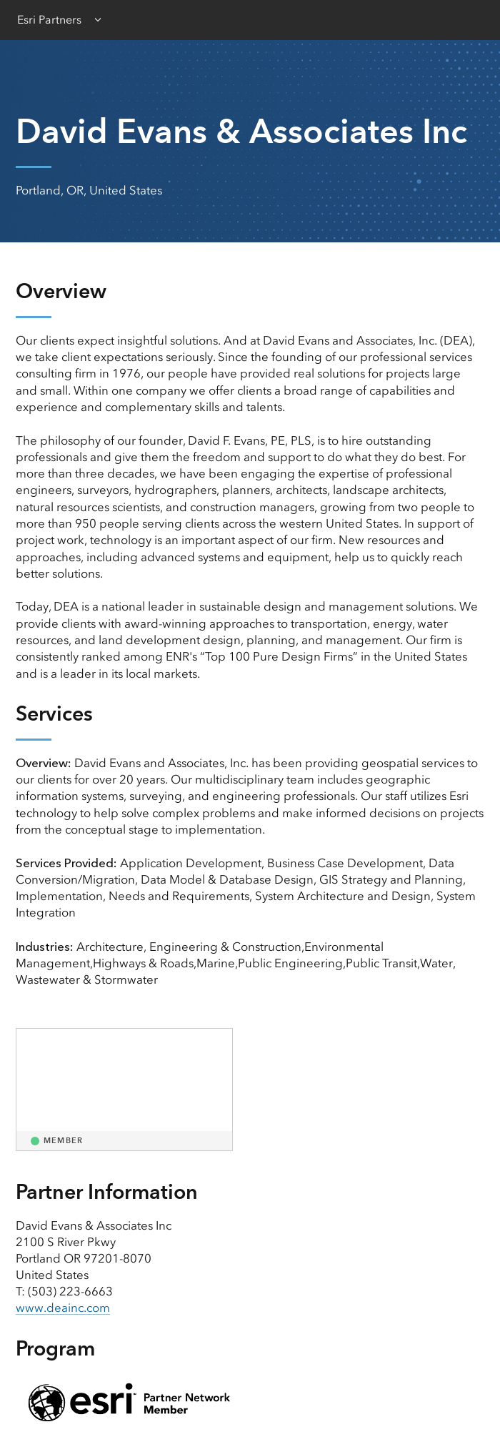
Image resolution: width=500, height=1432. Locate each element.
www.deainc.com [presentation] (63, 1307)
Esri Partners (49, 19)
